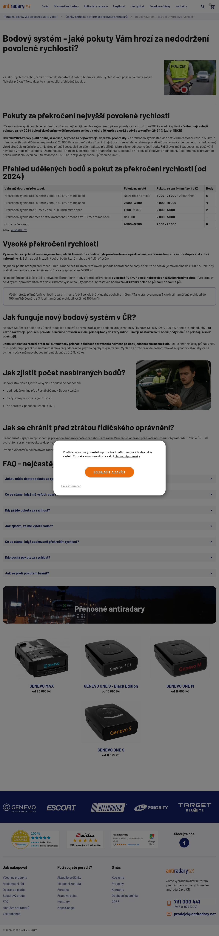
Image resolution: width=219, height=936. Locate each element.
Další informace (71, 486)
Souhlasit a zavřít (109, 472)
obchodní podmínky (127, 456)
